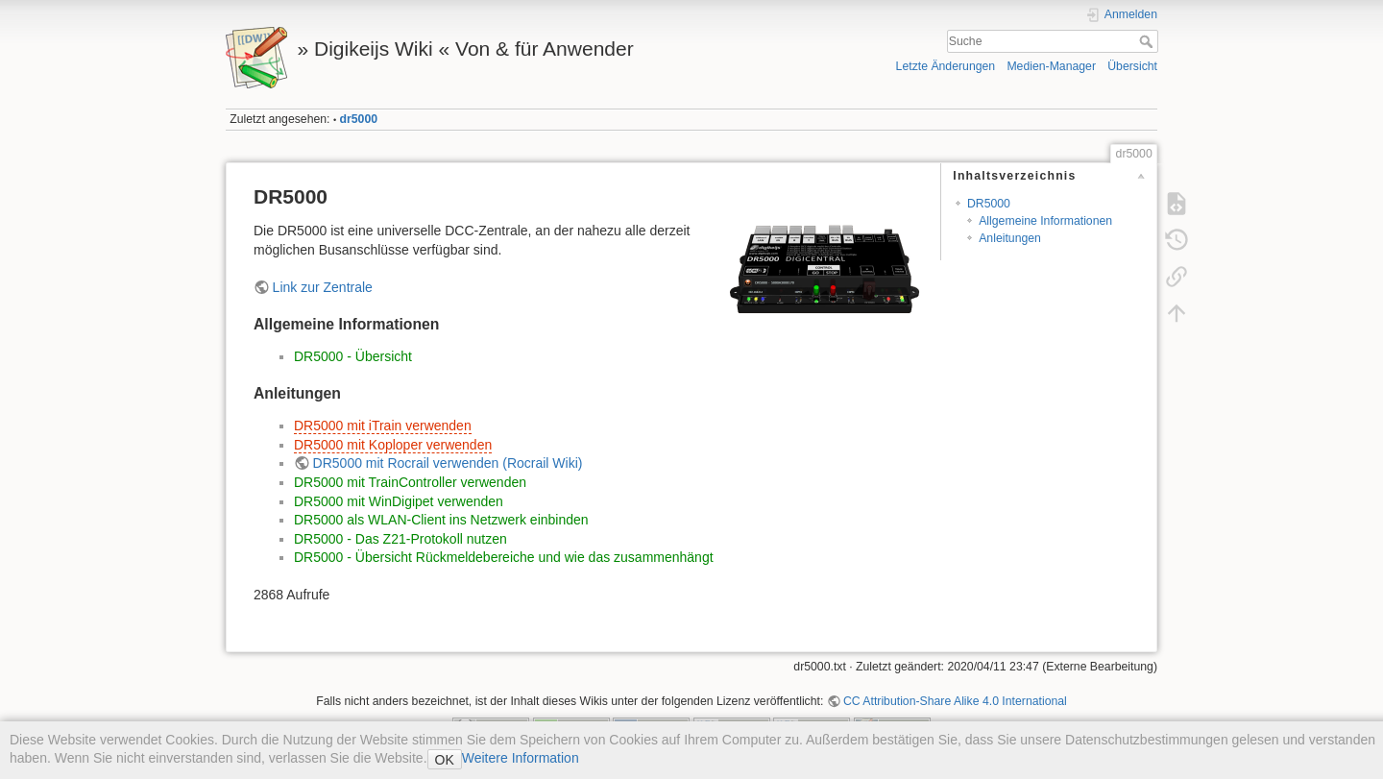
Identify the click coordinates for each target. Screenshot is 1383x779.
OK (444, 759)
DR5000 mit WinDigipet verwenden (398, 501)
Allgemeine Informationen (1045, 221)
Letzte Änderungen (946, 66)
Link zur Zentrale (323, 287)
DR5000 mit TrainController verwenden (410, 482)
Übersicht (1132, 66)
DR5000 (988, 203)
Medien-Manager (1051, 66)
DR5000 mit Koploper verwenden (393, 444)
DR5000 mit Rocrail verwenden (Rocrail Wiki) (448, 463)
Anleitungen (1010, 238)
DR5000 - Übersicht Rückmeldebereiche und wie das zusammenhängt (504, 557)
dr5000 (359, 119)
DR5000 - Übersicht (353, 356)
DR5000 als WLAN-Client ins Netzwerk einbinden (441, 519)
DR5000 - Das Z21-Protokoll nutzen (400, 539)
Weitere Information (520, 758)
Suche (1148, 41)
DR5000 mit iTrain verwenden (383, 425)
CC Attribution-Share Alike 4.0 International (955, 701)
